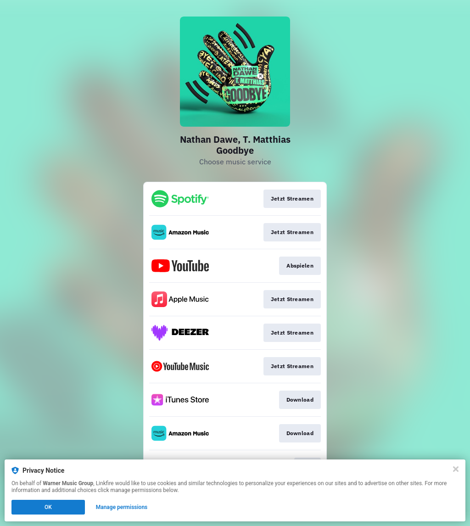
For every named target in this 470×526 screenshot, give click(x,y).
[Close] (455, 469)
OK (48, 507)
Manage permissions (122, 507)
